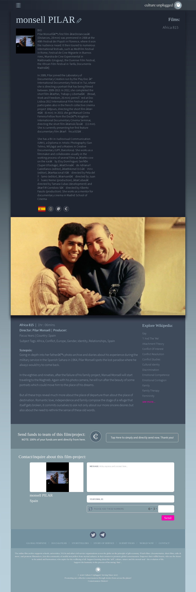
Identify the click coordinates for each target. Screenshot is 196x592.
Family (146, 386)
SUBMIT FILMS (127, 543)
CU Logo (98, 569)
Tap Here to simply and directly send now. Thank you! (142, 438)
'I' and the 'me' (150, 339)
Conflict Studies (151, 360)
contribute (66, 209)
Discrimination (150, 370)
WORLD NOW (147, 543)
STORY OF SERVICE (104, 543)
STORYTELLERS (80, 543)
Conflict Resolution (153, 354)
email (58, 209)
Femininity (148, 396)
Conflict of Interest (152, 349)
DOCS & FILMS (59, 543)
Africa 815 (170, 27)
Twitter (93, 534)
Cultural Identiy (151, 365)
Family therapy (150, 391)
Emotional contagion (154, 380)
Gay (144, 333)
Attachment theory (153, 344)
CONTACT (164, 543)
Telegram (102, 534)
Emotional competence (156, 375)
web (50, 209)
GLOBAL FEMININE (36, 543)
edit (78, 20)
